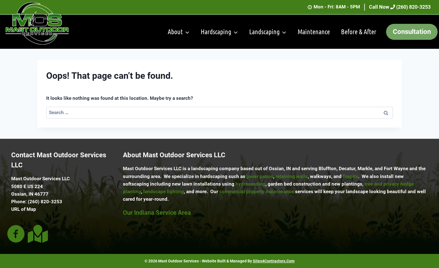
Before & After (358, 31)
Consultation (412, 32)
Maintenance (314, 31)
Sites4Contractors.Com (274, 261)
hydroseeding (250, 184)
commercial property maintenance (256, 191)
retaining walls (291, 176)
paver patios (259, 176)
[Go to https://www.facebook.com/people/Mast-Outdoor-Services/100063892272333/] (16, 234)
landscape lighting (163, 191)
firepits (350, 176)
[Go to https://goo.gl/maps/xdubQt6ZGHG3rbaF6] (37, 234)
